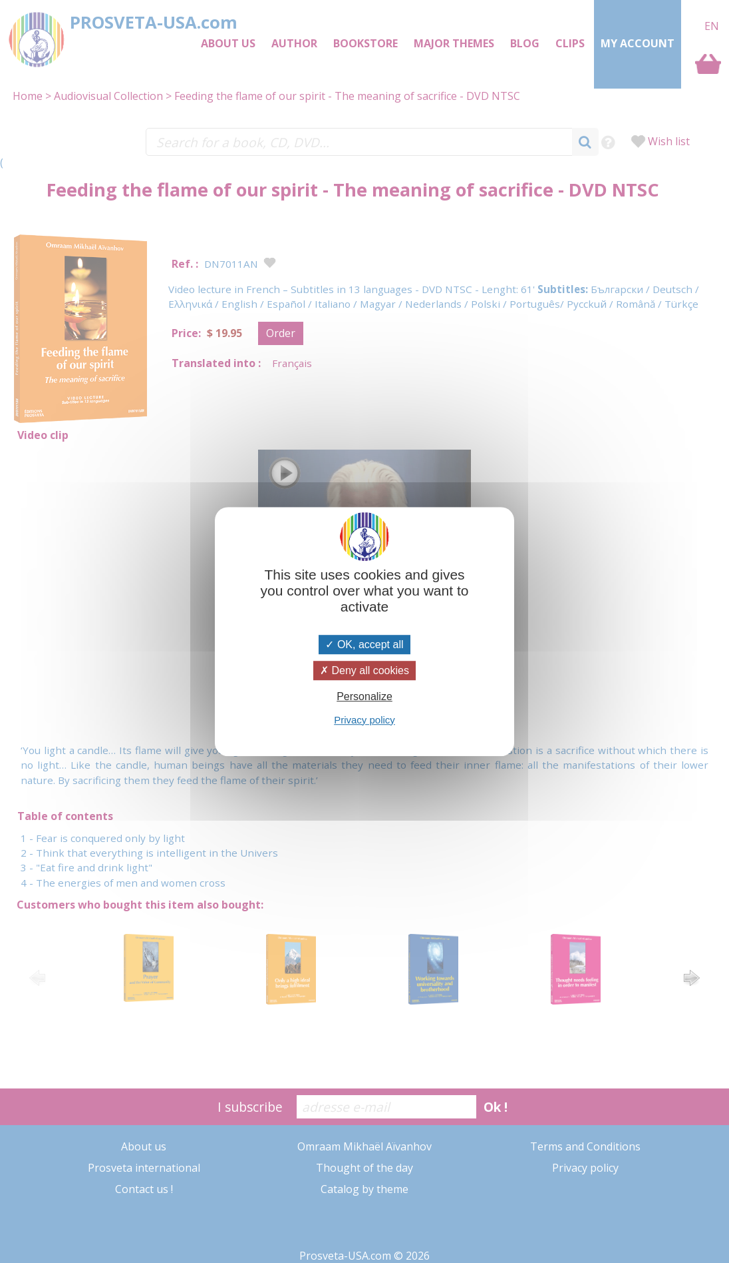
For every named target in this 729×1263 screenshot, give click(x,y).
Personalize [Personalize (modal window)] (364, 697)
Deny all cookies (364, 670)
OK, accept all (364, 644)
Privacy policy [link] (364, 719)
